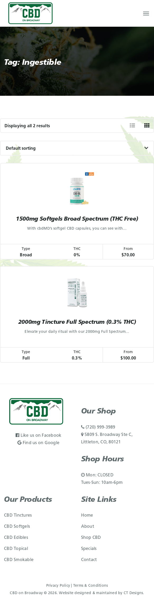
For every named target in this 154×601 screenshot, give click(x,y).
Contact (89, 560)
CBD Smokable (19, 560)
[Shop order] (77, 148)
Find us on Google (38, 443)
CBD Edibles (16, 538)
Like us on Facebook (38, 436)
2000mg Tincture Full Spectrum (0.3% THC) (77, 322)
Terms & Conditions (90, 586)
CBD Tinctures (18, 515)
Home (87, 515)
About (87, 527)
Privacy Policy (58, 586)
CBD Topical (16, 549)
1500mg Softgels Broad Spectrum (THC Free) (77, 219)
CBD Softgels (17, 527)
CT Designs (133, 593)
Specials (89, 549)
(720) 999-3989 (98, 427)
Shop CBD (91, 538)
